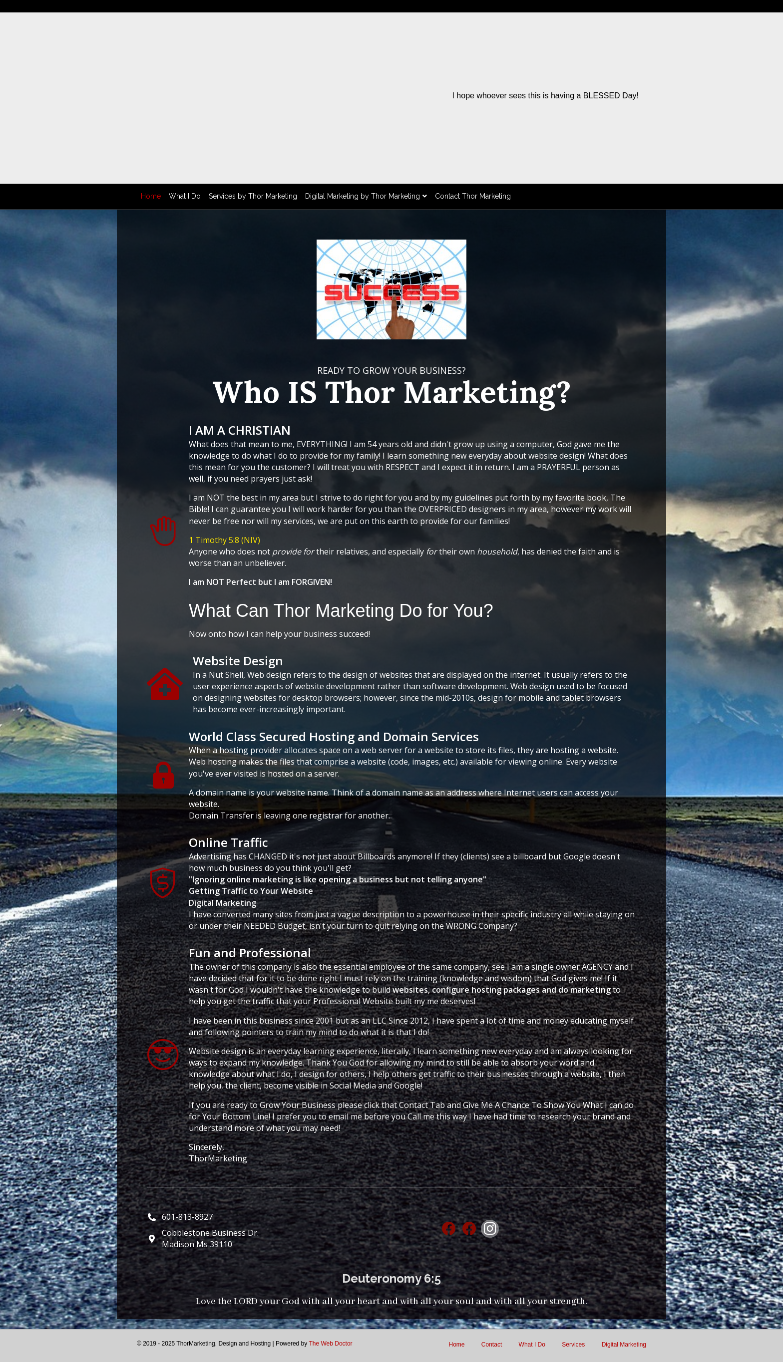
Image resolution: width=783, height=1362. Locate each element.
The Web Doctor (330, 1343)
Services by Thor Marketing (253, 196)
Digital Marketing (624, 1344)
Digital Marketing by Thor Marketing (362, 196)
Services (573, 1344)
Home (151, 196)
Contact (491, 1344)
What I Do (185, 196)
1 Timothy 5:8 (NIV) (224, 540)
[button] (449, 1229)
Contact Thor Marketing (473, 196)
